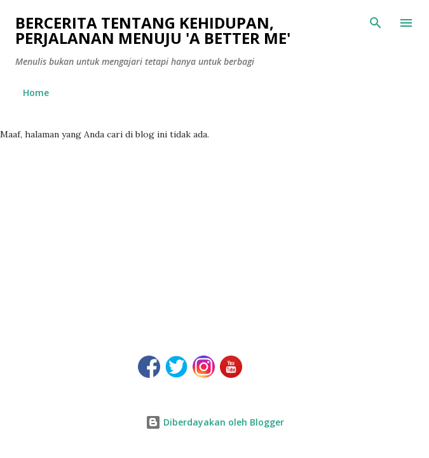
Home (36, 93)
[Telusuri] (375, 23)
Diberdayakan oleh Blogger (215, 422)
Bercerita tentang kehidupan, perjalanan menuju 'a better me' (152, 30)
